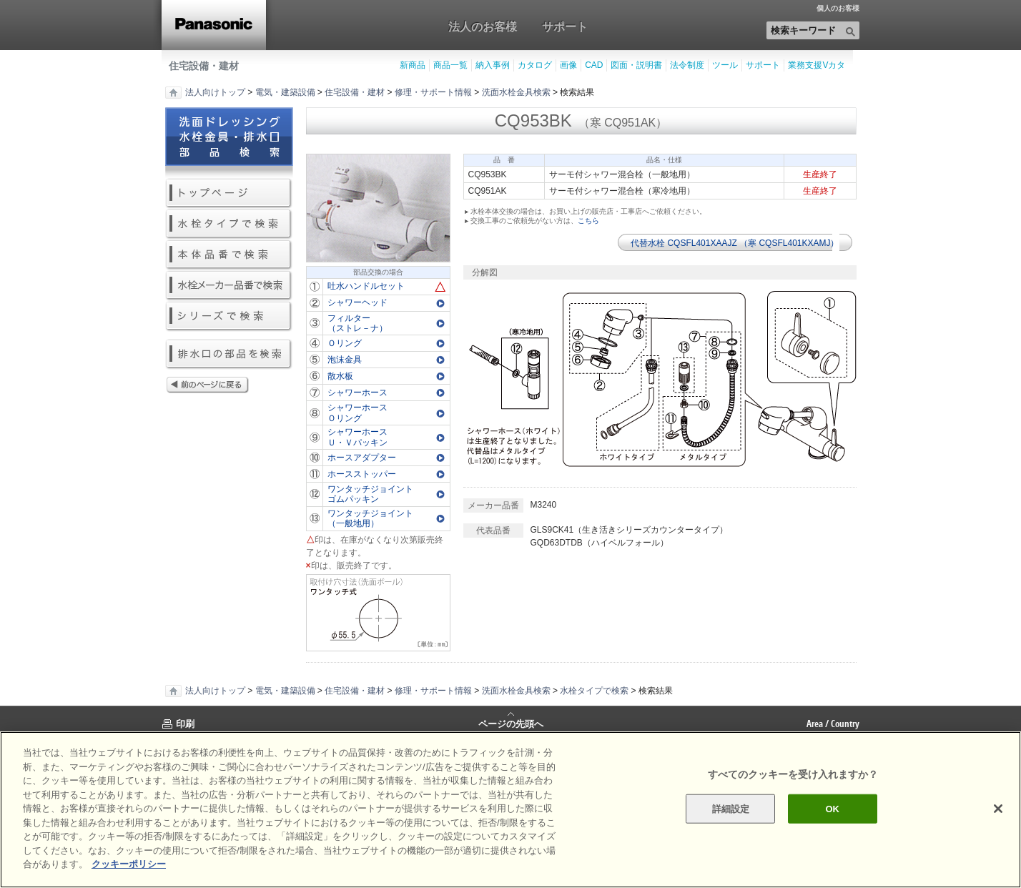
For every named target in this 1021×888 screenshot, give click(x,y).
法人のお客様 (482, 26)
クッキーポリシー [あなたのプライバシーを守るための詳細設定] (129, 864)
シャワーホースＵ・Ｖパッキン (357, 437)
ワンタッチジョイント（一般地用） (370, 518)
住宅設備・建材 (204, 65)
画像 (568, 65)
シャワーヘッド (357, 302)
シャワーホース (357, 393)
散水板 (340, 376)
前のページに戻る (229, 386)
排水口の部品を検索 (229, 354)
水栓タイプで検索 (229, 224)
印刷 (185, 723)
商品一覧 (450, 65)
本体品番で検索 (229, 255)
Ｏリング (344, 343)
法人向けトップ (215, 92)
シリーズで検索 (229, 316)
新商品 (412, 65)
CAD (594, 65)
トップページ (229, 193)
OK (832, 808)
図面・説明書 (636, 65)
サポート (565, 26)
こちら (588, 221)
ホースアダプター (361, 458)
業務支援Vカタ (816, 65)
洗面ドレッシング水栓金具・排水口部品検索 (229, 142)
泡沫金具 (344, 360)
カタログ (535, 65)
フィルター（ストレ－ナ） (357, 323)
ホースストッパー (361, 474)
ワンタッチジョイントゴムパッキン (370, 494)
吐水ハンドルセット (366, 286)
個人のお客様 (838, 8)
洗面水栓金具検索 (516, 92)
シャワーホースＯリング (357, 413)
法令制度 (687, 65)
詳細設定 (731, 808)
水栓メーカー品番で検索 (229, 285)
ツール (725, 65)
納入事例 (492, 65)
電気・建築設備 (285, 92)
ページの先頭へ (510, 723)
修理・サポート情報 (433, 92)
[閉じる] (998, 808)
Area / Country (833, 723)
